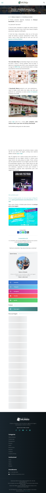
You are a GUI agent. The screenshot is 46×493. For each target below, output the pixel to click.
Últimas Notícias (12, 437)
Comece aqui (11, 439)
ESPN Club (17, 67)
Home (10, 459)
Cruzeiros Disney (12, 453)
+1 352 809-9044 (13, 472)
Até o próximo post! (14, 195)
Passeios (11, 449)
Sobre (10, 462)
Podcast (10, 466)
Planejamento (12, 441)
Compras (11, 451)
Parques (10, 443)
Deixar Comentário (23, 244)
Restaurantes (12, 447)
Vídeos (10, 464)
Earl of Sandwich (32, 92)
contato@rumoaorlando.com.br (16, 474)
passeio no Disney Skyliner (15, 39)
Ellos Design (27, 491)
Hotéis (10, 445)
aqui (13, 121)
